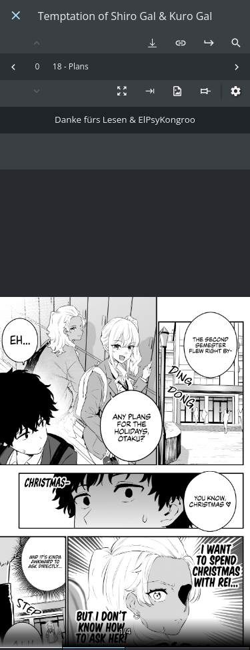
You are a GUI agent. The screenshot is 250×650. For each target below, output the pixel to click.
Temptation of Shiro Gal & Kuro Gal (125, 16)
